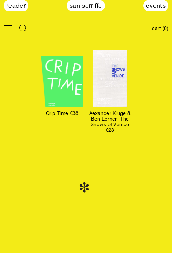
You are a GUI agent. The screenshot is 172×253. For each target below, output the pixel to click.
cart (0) (160, 28)
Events (156, 5)
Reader (16, 5)
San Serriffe (86, 5)
